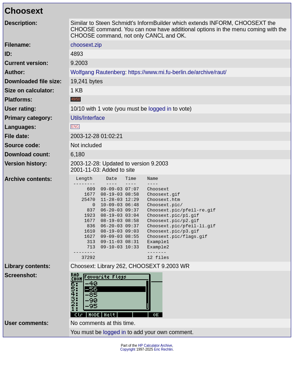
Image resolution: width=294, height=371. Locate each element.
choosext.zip (86, 45)
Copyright (127, 366)
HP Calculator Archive (155, 362)
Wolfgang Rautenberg (98, 72)
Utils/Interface (88, 118)
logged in (159, 109)
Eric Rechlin (163, 366)
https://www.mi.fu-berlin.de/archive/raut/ (177, 72)
